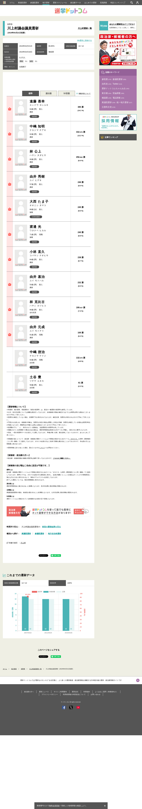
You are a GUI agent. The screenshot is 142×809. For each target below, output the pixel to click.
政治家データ (75, 3)
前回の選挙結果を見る (51, 527)
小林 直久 (49, 253)
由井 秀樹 (49, 178)
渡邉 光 (49, 228)
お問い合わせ (95, 694)
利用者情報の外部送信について (74, 694)
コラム (12, 3)
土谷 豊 (49, 378)
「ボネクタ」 (73, 439)
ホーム (5, 669)
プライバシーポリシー (50, 694)
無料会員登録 (54, 806)
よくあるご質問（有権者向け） (106, 692)
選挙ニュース (44, 692)
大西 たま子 (49, 203)
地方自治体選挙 (54, 533)
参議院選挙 (34, 3)
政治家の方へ (29, 692)
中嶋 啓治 (49, 353)
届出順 (49, 93)
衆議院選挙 (22, 3)
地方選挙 (45, 3)
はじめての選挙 (90, 3)
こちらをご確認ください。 (62, 458)
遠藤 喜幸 (49, 103)
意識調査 (103, 3)
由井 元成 (49, 328)
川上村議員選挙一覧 (35, 669)
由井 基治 (49, 278)
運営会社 (75, 692)
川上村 (23, 543)
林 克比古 (49, 303)
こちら (41, 448)
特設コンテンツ (117, 3)
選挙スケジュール (60, 3)
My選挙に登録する (84, 41)
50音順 (67, 93)
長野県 (23, 669)
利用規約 (86, 692)
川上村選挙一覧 (85, 28)
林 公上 (49, 153)
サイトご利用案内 (60, 692)
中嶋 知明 (49, 128)
